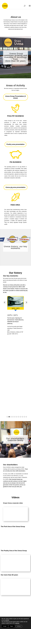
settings (17, 623)
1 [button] (7, 416)
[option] (15, 303)
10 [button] (24, 416)
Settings (19, 626)
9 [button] (22, 416)
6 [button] (16, 416)
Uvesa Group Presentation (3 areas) (15, 97)
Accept (4, 626)
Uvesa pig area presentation (15, 187)
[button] (4, 302)
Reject (11, 626)
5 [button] (14, 416)
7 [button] (18, 416)
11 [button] (26, 416)
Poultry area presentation (15, 144)
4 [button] (12, 416)
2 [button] (9, 416)
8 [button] (20, 416)
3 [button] (11, 416)
